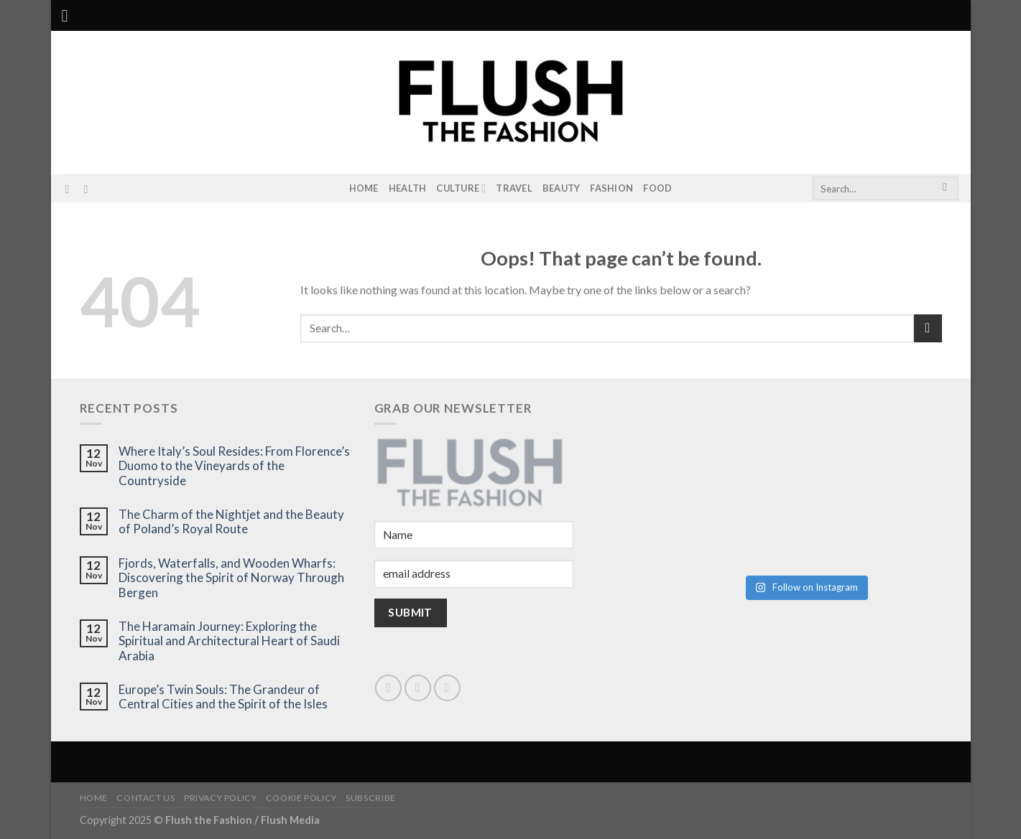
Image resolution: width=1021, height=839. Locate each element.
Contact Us (145, 797)
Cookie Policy (301, 797)
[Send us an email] (418, 688)
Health (408, 188)
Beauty (561, 188)
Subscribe (371, 797)
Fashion (611, 188)
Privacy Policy (220, 797)
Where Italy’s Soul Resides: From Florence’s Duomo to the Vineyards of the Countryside (234, 466)
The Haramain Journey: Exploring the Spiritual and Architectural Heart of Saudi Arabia (229, 641)
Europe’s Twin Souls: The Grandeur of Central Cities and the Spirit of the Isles (223, 697)
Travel (514, 188)
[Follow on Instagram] (70, 188)
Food (657, 188)
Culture (461, 188)
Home (364, 188)
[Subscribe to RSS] (89, 188)
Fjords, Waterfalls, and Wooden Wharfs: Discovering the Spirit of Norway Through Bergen (231, 578)
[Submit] (945, 189)
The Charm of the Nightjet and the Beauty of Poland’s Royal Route (231, 521)
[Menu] (70, 15)
